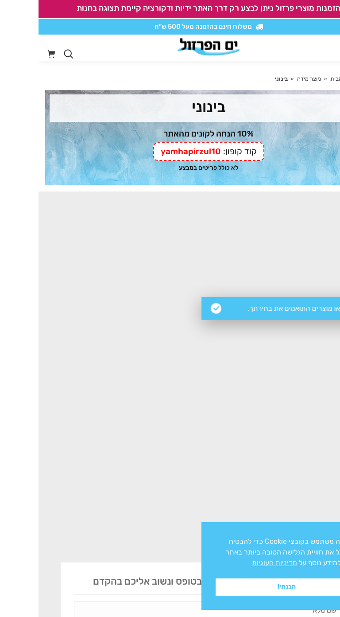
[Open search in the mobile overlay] (30, 54)
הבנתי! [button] (248, 586)
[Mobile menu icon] (326, 48)
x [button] (325, 528)
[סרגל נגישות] (307, 48)
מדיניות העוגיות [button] (236, 562)
